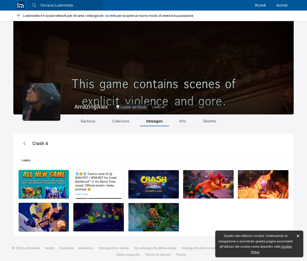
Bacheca (88, 121)
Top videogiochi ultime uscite (155, 248)
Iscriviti (282, 5)
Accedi (260, 5)
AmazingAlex (91, 107)
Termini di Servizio (158, 254)
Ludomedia (31, 248)
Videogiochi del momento (200, 248)
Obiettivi (209, 121)
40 (158, 107)
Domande (66, 248)
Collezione (120, 121)
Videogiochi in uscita (113, 248)
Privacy (181, 254)
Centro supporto (128, 254)
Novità (49, 248)
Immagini (154, 121)
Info (182, 121)
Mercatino (86, 248)
